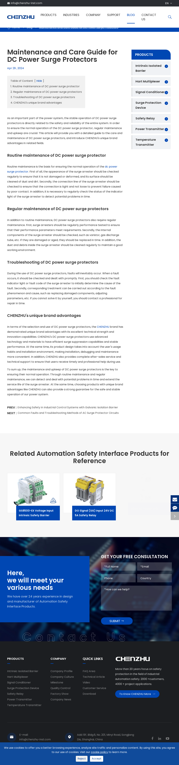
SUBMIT (117, 623)
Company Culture (62, 680)
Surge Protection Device (148, 105)
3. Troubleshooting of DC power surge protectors (42, 97)
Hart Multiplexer (148, 81)
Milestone (56, 685)
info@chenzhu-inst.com (26, 3)
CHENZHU (103, 329)
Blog (131, 15)
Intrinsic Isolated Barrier (149, 68)
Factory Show (59, 697)
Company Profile (61, 674)
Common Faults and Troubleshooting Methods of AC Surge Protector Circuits (68, 415)
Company (93, 15)
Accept (97, 759)
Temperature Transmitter (146, 142)
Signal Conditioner (150, 92)
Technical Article (94, 680)
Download (89, 697)
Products (48, 15)
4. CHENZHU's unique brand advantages (36, 103)
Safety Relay (145, 118)
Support (113, 15)
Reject (82, 759)
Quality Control (60, 691)
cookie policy (99, 752)
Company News (60, 702)
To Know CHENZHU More (137, 698)
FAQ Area (89, 674)
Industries (71, 15)
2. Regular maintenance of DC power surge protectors (46, 92)
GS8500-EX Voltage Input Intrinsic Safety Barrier (42, 515)
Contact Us (149, 17)
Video (86, 685)
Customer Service (94, 691)
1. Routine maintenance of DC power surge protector (45, 86)
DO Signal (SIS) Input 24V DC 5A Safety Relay (98, 515)
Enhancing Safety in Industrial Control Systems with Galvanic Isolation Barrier (68, 409)
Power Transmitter (150, 129)
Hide (39, 81)
